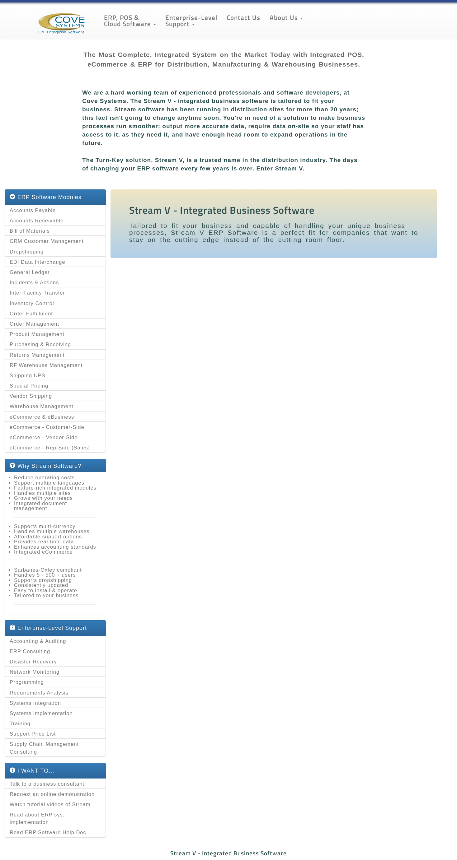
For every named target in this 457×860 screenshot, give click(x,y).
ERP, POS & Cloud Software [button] (130, 20)
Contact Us (243, 17)
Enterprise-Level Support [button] (191, 20)
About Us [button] (286, 17)
